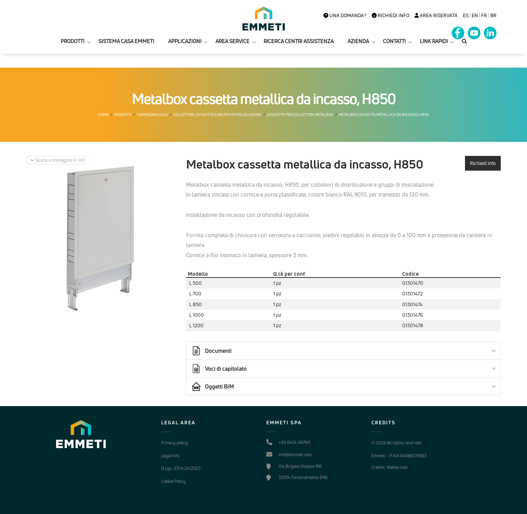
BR (493, 15)
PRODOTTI (72, 41)
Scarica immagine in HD (57, 160)
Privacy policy (174, 443)
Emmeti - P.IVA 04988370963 (399, 456)
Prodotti (122, 114)
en (475, 15)
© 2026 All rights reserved (396, 443)
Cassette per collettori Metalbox (300, 114)
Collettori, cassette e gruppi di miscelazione (217, 114)
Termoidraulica (152, 114)
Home (103, 114)
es (465, 15)
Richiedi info (390, 15)
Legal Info (170, 456)
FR (484, 15)
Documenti (211, 350)
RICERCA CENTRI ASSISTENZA (299, 41)
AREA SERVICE (232, 41)
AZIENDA (358, 41)
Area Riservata (436, 15)
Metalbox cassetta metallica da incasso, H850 (383, 114)
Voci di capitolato (219, 368)
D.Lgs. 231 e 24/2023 (181, 468)
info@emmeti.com (295, 455)
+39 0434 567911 (294, 442)
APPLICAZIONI (184, 41)
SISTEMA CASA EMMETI (126, 41)
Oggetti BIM (212, 386)
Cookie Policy (173, 481)
